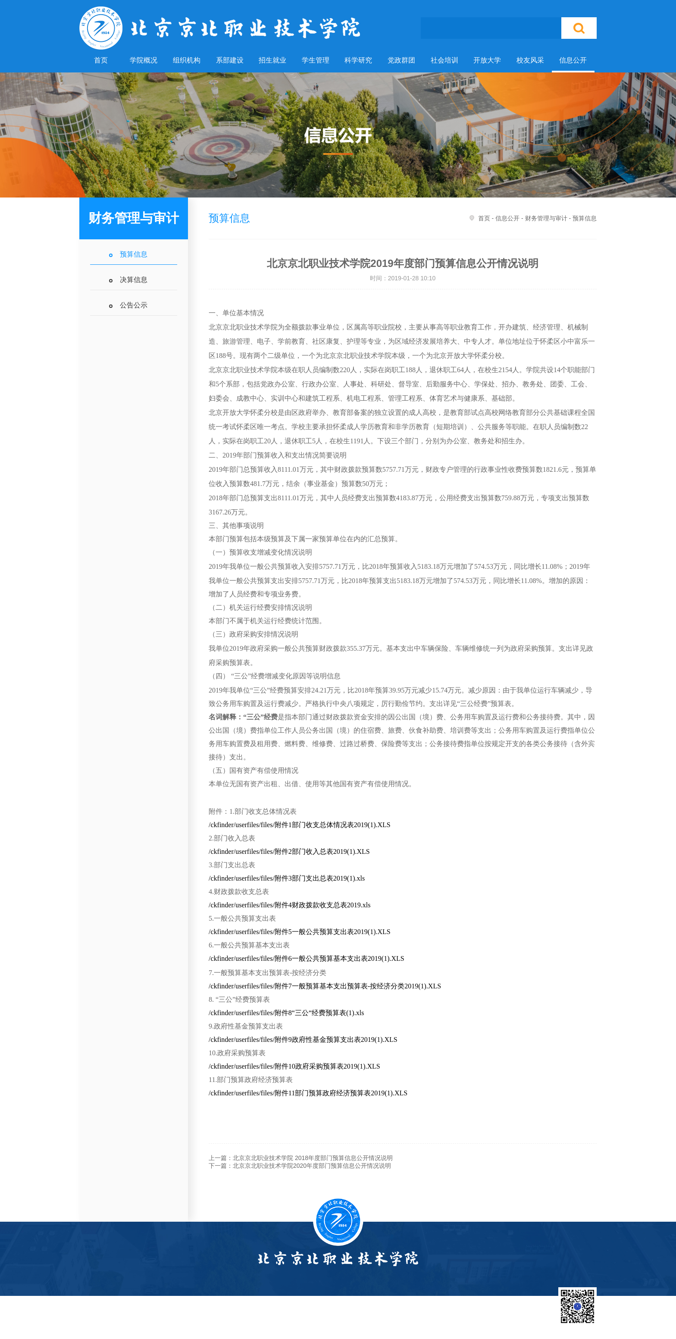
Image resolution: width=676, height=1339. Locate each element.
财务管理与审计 (546, 218)
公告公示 (133, 305)
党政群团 (401, 60)
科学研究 (358, 60)
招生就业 (272, 60)
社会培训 (444, 60)
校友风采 (530, 60)
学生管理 (315, 60)
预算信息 (133, 254)
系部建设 (230, 60)
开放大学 (487, 60)
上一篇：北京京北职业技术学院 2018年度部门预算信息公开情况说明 (301, 1157)
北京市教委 (398, 1322)
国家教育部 (354, 1322)
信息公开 (573, 60)
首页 (101, 60)
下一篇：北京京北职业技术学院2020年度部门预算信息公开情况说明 (300, 1165)
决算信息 (133, 279)
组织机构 (186, 60)
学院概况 (143, 60)
